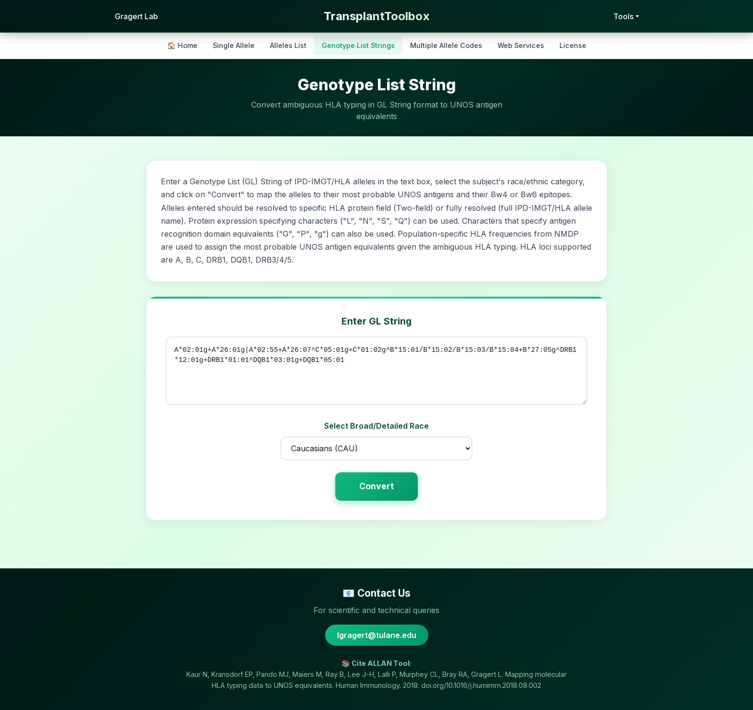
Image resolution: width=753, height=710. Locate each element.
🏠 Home (182, 45)
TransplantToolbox (377, 16)
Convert (376, 486)
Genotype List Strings (358, 45)
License (572, 45)
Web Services (521, 45)
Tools (623, 16)
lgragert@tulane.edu (376, 635)
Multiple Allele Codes (446, 45)
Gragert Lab (135, 16)
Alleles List (288, 45)
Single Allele (234, 45)
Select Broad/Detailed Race (376, 426)
